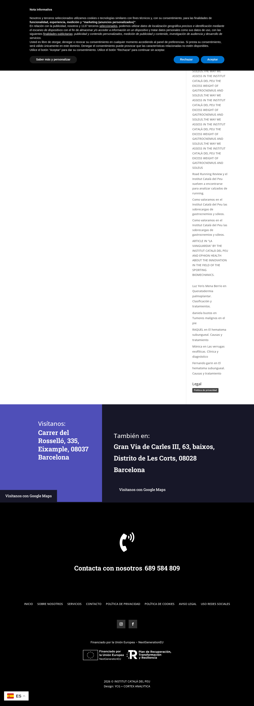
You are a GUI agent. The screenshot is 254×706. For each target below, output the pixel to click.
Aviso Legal (187, 604)
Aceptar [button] (212, 694)
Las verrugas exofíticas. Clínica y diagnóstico (208, 351)
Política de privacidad (205, 390)
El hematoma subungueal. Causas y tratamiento (209, 335)
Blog (207, 8)
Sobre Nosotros (171, 8)
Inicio (151, 8)
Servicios (193, 8)
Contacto (222, 8)
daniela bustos (202, 313)
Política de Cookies (159, 604)
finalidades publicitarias (58, 669)
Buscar (221, 32)
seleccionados (108, 661)
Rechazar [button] (186, 694)
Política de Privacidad (123, 604)
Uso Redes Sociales (215, 604)
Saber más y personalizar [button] (53, 694)
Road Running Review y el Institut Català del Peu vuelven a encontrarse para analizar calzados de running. (209, 183)
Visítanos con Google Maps (28, 495)
